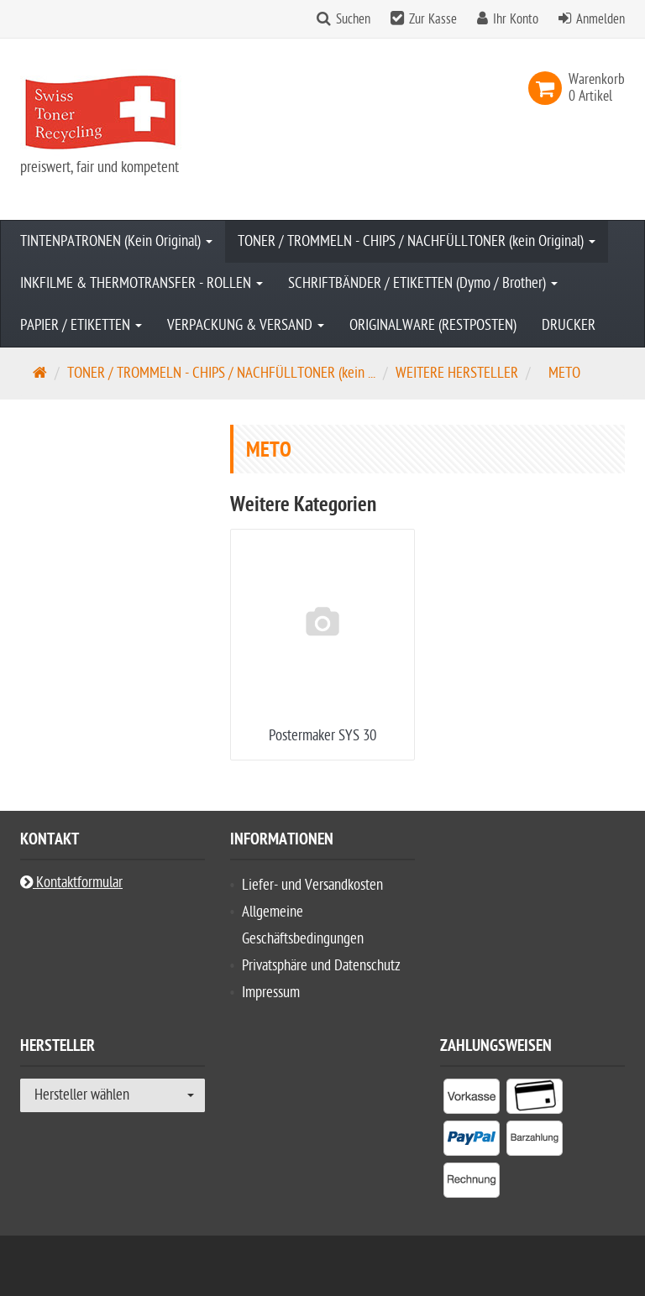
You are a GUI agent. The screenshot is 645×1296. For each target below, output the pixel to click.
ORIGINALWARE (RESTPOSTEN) (433, 325)
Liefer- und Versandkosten (312, 885)
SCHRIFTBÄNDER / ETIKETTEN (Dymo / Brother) (423, 283)
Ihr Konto (515, 19)
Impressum (271, 992)
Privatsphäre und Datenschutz (321, 966)
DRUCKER (568, 325)
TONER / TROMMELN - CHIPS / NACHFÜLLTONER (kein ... (221, 373)
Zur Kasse (433, 19)
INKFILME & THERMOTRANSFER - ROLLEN (141, 283)
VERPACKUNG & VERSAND (245, 325)
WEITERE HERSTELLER (457, 373)
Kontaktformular (71, 882)
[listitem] (471, 1100)
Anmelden (600, 19)
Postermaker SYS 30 (322, 736)
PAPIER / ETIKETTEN (81, 325)
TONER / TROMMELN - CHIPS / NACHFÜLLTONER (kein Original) (416, 241)
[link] (548, 88)
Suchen (353, 19)
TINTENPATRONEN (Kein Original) (116, 241)
